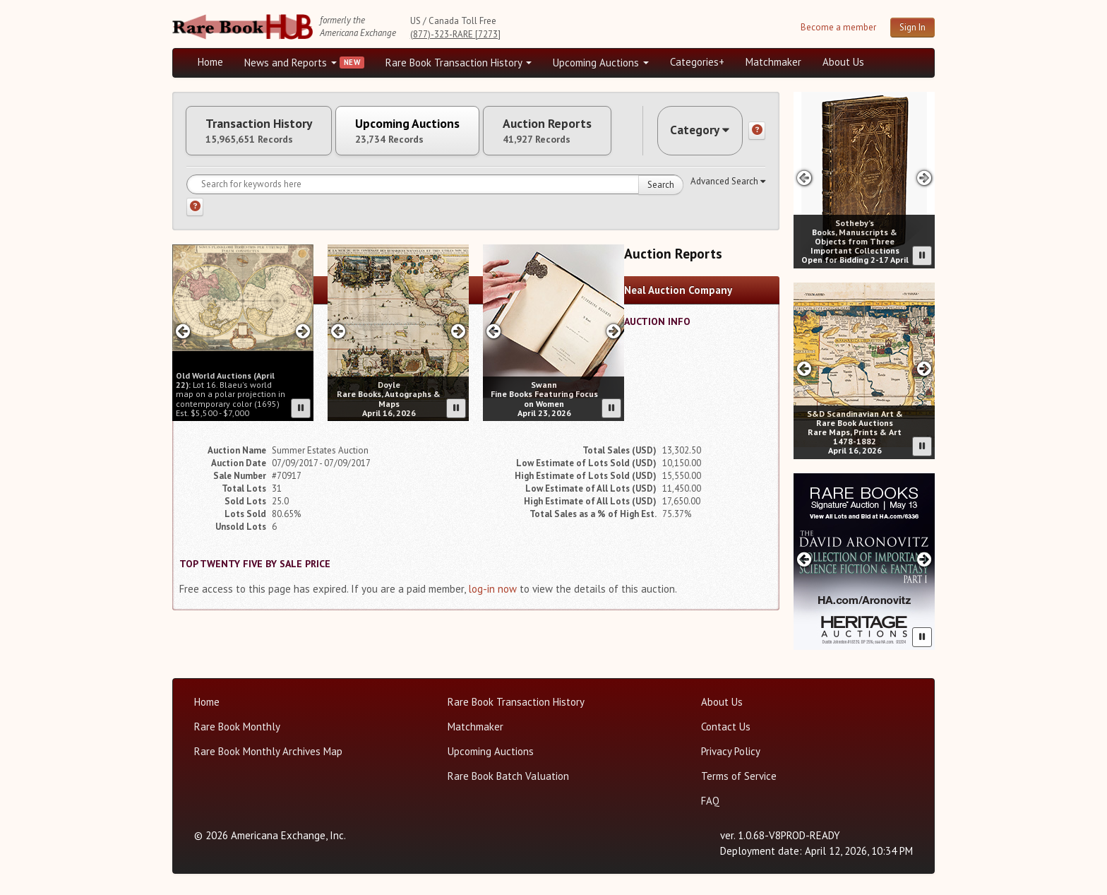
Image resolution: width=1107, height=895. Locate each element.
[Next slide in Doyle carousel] (458, 333)
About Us (843, 62)
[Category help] (756, 132)
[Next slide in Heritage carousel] (924, 559)
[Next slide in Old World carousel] (303, 333)
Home (210, 62)
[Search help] (194, 210)
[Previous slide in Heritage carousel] (804, 559)
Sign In (912, 27)
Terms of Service (739, 776)
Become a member (838, 27)
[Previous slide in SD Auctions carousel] (804, 368)
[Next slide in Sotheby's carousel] (924, 177)
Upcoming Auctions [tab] (418, 132)
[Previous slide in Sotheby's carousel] (804, 177)
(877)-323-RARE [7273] (455, 34)
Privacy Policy (730, 751)
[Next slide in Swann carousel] (614, 333)
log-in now (492, 591)
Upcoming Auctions (601, 62)
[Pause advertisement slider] (301, 411)
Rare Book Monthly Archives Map (268, 751)
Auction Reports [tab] (565, 132)
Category (697, 132)
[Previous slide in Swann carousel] (493, 333)
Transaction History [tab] (263, 132)
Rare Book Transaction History (458, 62)
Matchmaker (773, 62)
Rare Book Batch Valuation (508, 776)
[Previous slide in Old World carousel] (182, 333)
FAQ (710, 800)
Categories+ (697, 62)
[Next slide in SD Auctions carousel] (924, 368)
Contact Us (725, 726)
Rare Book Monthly (237, 726)
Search (660, 188)
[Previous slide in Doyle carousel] (338, 333)
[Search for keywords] (434, 187)
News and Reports (290, 62)
